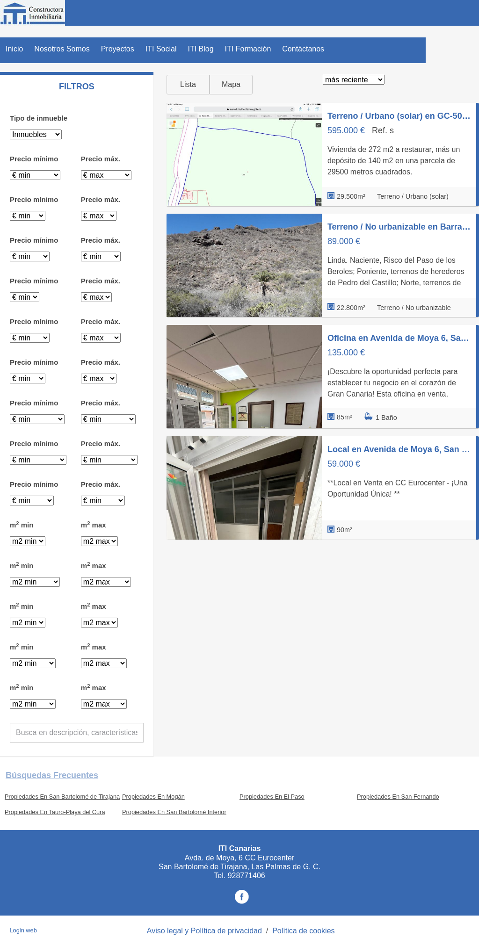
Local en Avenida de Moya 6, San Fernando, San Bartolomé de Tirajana (399, 449)
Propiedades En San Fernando (398, 796)
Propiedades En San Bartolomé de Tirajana (62, 796)
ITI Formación (248, 49)
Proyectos (117, 49)
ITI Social (161, 49)
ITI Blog (200, 49)
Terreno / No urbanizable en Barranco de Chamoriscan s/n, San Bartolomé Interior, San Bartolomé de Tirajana (399, 226)
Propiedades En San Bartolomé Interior (174, 811)
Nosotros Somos (61, 49)
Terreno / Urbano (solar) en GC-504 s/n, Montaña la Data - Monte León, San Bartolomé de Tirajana (399, 116)
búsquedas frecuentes (52, 775)
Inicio (14, 49)
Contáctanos (303, 49)
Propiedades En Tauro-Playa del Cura (55, 811)
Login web (22, 930)
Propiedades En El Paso (272, 796)
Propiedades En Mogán (153, 796)
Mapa (231, 84)
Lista (188, 84)
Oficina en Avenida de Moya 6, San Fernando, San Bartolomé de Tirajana (399, 338)
